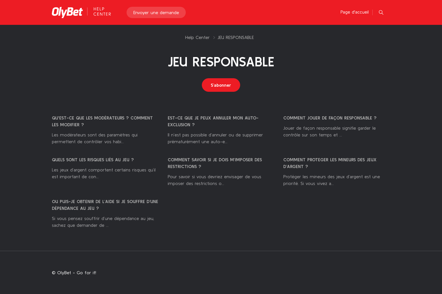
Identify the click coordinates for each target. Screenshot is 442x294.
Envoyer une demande (156, 12)
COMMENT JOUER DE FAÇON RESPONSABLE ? (330, 117)
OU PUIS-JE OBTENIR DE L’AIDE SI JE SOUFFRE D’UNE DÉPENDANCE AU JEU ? (105, 205)
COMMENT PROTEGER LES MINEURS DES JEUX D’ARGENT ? (330, 163)
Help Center (197, 37)
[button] (381, 12)
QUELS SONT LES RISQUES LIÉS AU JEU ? (93, 159)
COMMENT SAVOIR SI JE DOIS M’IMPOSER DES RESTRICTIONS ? (215, 163)
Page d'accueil (355, 11)
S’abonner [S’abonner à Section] (221, 85)
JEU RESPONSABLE (236, 37)
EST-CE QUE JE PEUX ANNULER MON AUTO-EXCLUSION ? (213, 121)
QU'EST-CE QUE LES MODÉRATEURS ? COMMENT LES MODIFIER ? (102, 121)
